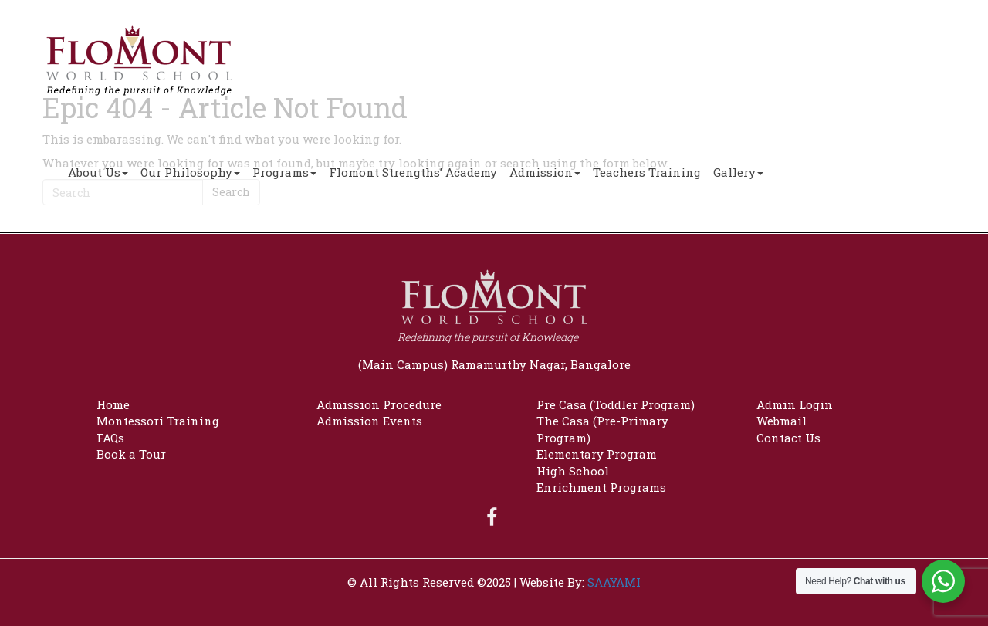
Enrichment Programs (601, 487)
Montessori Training (157, 420)
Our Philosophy (190, 172)
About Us (98, 172)
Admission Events (369, 420)
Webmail (781, 420)
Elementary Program (596, 454)
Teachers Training (647, 172)
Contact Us (788, 437)
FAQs (110, 437)
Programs (284, 172)
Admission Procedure (379, 404)
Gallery (738, 172)
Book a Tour (131, 454)
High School (572, 471)
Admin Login (794, 404)
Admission (544, 172)
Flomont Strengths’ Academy (413, 172)
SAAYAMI (614, 582)
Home (113, 404)
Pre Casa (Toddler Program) (615, 404)
